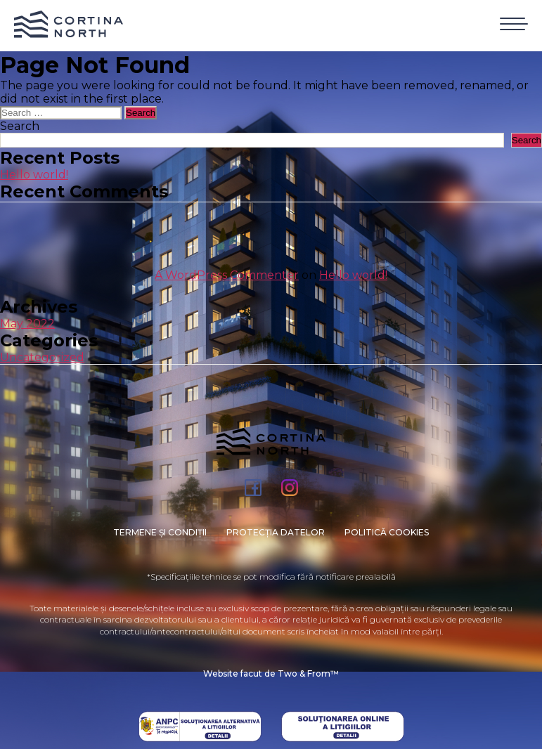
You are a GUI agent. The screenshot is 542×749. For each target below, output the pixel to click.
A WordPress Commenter (227, 275)
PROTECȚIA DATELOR (275, 532)
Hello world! (34, 174)
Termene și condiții (160, 532)
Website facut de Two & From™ (271, 673)
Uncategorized (42, 357)
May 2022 (27, 323)
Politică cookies (386, 532)
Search (19, 126)
